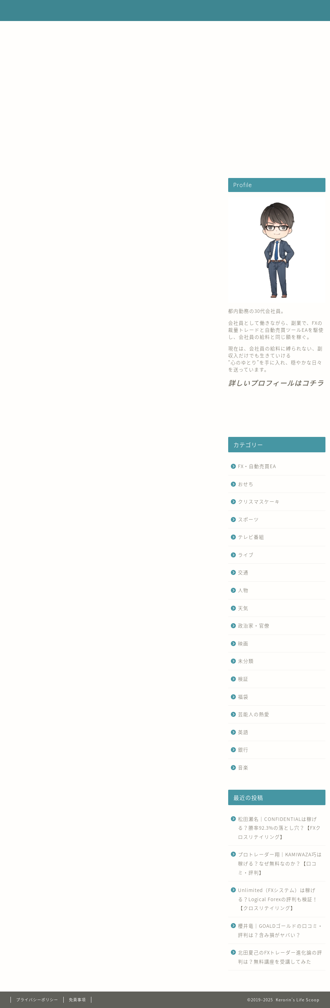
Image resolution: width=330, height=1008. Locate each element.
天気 (243, 607)
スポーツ (248, 519)
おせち (246, 483)
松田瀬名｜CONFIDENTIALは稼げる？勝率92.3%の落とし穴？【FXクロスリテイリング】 (279, 827)
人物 (243, 590)
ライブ (246, 554)
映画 (243, 643)
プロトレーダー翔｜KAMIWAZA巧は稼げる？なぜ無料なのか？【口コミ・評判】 (280, 863)
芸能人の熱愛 (253, 714)
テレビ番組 (251, 536)
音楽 (243, 767)
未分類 (246, 660)
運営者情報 (146, 160)
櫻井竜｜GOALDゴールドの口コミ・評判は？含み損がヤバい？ (280, 930)
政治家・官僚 (253, 625)
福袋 (243, 696)
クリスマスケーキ (259, 501)
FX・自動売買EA (100, 160)
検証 (243, 678)
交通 (243, 572)
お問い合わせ (188, 160)
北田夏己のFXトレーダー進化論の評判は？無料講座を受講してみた (280, 957)
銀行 (243, 749)
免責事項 (77, 1000)
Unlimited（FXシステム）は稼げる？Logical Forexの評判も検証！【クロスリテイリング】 (278, 898)
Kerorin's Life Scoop (165, 10)
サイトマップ (233, 160)
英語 (243, 731)
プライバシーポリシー (37, 1000)
